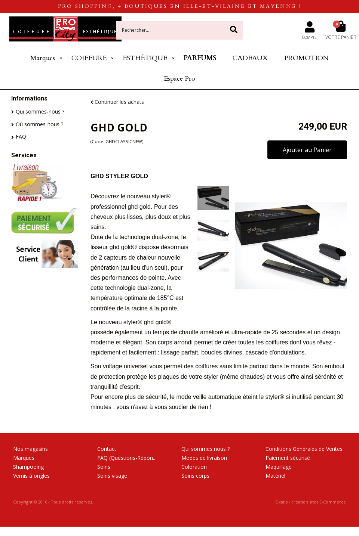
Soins (103, 466)
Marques (42, 58)
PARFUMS (200, 58)
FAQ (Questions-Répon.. (126, 457)
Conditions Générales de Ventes (304, 448)
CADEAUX (250, 58)
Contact (106, 448)
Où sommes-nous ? (39, 124)
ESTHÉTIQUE (145, 58)
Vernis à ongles (31, 475)
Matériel (275, 475)
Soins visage (112, 475)
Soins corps (195, 475)
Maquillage (279, 466)
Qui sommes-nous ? (40, 111)
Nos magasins (30, 448)
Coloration (194, 466)
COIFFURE (89, 58)
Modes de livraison (204, 457)
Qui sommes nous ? (205, 448)
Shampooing (28, 466)
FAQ (21, 136)
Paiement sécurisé (288, 457)
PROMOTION (306, 58)
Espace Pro (179, 78)
